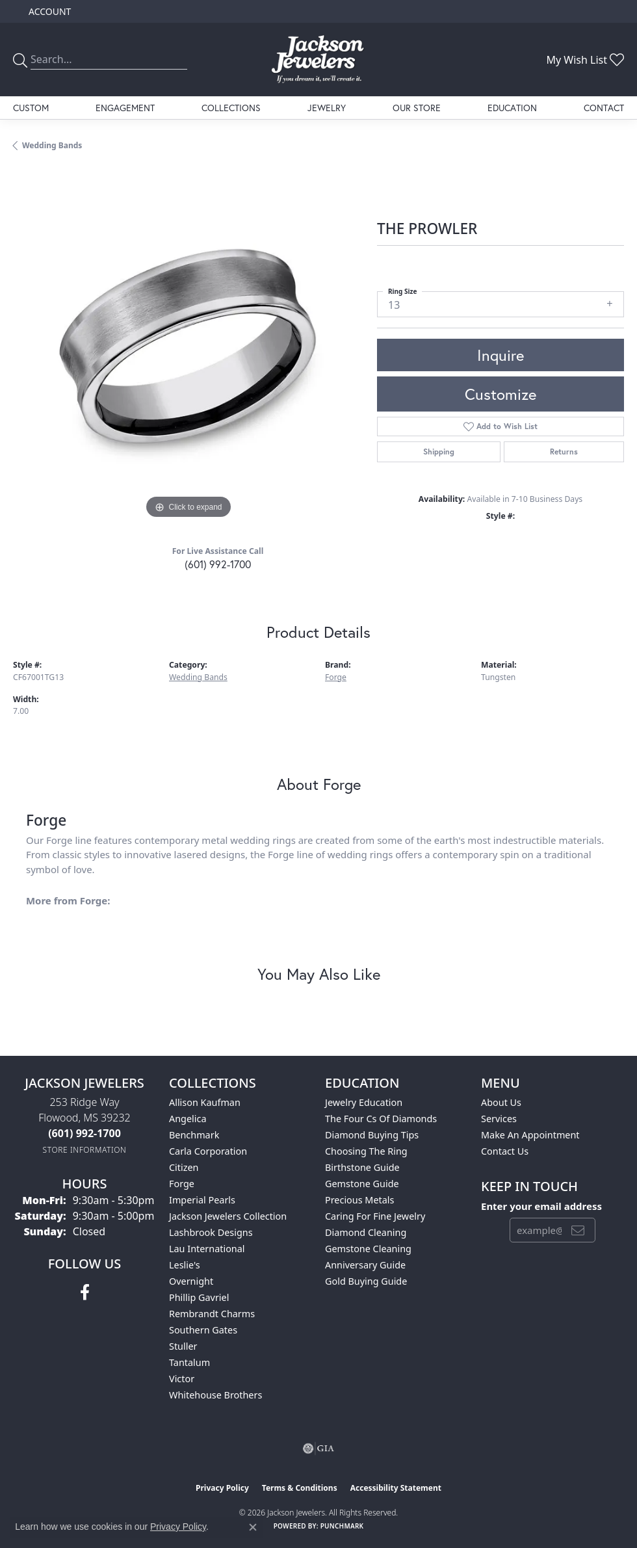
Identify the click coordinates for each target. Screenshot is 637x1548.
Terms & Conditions (299, 1487)
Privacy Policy (222, 1487)
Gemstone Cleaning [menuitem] (368, 1248)
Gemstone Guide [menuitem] (362, 1183)
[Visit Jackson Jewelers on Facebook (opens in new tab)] (84, 1292)
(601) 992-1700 (218, 564)
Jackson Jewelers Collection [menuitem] (228, 1216)
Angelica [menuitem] (187, 1118)
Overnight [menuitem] (191, 1281)
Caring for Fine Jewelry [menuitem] (375, 1216)
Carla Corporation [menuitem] (208, 1151)
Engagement (125, 107)
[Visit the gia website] (318, 1448)
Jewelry (326, 107)
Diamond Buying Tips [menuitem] (372, 1135)
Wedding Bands (52, 145)
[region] (188, 346)
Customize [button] (500, 394)
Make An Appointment (530, 1135)
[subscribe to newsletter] (578, 1230)
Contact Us (504, 1151)
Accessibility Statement (395, 1487)
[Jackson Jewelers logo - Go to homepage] (318, 59)
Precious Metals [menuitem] (359, 1200)
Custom (31, 107)
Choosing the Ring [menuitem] (366, 1151)
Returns (564, 451)
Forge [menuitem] (181, 1183)
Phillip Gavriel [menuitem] (199, 1297)
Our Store (417, 107)
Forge (335, 677)
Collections (231, 107)
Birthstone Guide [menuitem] (362, 1167)
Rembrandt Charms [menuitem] (212, 1313)
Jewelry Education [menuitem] (363, 1102)
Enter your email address (541, 1206)
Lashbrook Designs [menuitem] (211, 1232)
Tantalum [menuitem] (189, 1362)
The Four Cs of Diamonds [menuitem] (381, 1118)
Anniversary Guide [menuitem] (365, 1265)
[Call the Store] (84, 1133)
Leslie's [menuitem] (184, 1265)
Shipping (438, 451)
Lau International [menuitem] (207, 1248)
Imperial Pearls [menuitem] (202, 1200)
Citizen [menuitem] (184, 1167)
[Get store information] (85, 1149)
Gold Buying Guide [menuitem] (366, 1281)
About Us (501, 1102)
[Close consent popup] (253, 1527)
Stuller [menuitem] (183, 1346)
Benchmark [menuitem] (194, 1135)
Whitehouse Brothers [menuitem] (215, 1395)
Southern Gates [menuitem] (203, 1330)
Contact (604, 107)
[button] (48, 11)
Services (499, 1118)
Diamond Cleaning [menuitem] (365, 1232)
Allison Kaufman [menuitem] (204, 1102)
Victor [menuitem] (181, 1378)
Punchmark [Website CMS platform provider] (342, 1525)
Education (512, 107)
